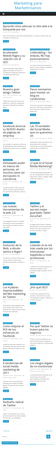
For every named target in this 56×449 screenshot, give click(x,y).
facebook (5, 140)
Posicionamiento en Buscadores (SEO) (13, 23)
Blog (49, 101)
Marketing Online (8, 86)
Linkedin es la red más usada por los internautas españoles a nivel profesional (41, 251)
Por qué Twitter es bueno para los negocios (41, 329)
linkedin (32, 263)
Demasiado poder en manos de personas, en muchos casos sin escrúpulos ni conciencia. (14, 171)
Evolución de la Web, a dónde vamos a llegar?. (13, 248)
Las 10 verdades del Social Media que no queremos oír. (41, 130)
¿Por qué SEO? (39, 287)
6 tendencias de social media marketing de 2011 (13, 368)
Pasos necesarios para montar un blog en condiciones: (40, 94)
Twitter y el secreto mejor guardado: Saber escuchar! (40, 211)
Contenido (5, 97)
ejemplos (5, 184)
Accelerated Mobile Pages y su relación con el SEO (14, 57)
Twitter (10, 97)
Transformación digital (9, 49)
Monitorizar (33, 371)
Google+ (10, 377)
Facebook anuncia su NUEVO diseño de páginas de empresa (14, 130)
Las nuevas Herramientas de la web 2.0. (13, 209)
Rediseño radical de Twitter (13, 403)
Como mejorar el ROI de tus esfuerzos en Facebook (13, 331)
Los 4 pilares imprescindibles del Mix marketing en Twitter (14, 292)
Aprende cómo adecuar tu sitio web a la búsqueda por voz (27, 27)
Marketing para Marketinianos (28, 5)
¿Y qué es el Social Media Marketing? (41, 164)
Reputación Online (40, 371)
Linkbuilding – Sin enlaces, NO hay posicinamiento (41, 56)
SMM (51, 138)
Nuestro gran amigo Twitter (11, 90)
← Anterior (6, 431)
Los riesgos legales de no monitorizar (41, 364)
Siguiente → (50, 431)
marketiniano (16, 32)
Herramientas (6, 217)
